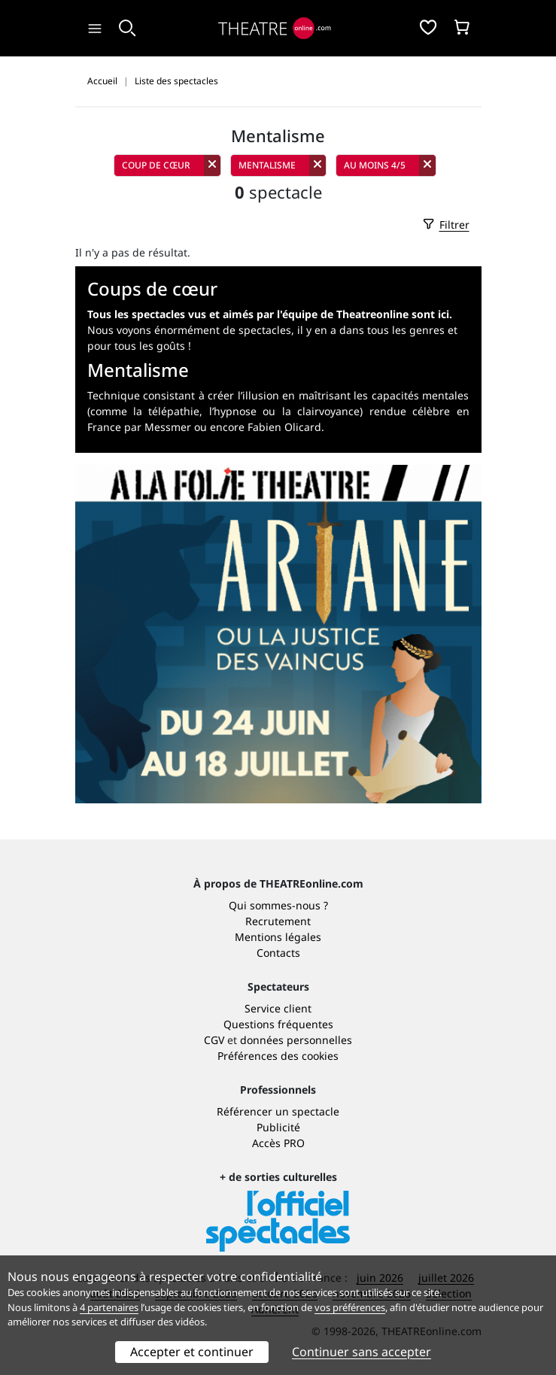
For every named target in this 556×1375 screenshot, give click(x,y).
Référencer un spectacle (278, 1111)
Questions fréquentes (278, 1024)
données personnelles (296, 1040)
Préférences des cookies (278, 1056)
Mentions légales (278, 937)
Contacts (278, 953)
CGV (214, 1040)
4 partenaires (109, 1307)
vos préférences (349, 1307)
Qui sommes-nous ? (278, 905)
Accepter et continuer (192, 1351)
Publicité (278, 1127)
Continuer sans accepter (361, 1351)
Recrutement (278, 921)
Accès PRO (278, 1143)
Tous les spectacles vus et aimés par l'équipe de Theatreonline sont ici (268, 314)
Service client (278, 1008)
